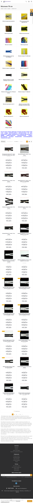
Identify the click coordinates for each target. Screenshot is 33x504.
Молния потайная (8, 44)
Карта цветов (16, 470)
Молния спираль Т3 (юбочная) (24, 55)
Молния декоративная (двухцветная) (24, 22)
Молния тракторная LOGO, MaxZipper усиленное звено (24, 105)
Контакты (16, 447)
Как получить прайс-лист (16, 467)
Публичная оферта (16, 450)
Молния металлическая (24, 33)
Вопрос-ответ (16, 468)
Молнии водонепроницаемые (9, 21)
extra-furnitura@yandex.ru (22, 488)
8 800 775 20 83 (11, 488)
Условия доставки (16, 457)
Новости (16, 448)
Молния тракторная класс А (8, 104)
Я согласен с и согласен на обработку (17, 476)
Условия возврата (16, 460)
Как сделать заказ (16, 465)
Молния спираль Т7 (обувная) (24, 91)
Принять (29, 501)
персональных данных (28, 476)
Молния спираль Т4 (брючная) (9, 68)
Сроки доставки (16, 458)
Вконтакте (16, 483)
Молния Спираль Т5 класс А (24, 79)
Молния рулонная (24, 44)
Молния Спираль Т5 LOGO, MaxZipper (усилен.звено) (8, 80)
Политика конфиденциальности (16, 451)
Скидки (16, 461)
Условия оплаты (17, 455)
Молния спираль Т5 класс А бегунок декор (8, 92)
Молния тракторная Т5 (8, 116)
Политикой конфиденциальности (11, 476)
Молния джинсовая (9, 33)
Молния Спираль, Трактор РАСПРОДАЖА (8, 56)
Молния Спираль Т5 (24, 68)
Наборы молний (8, 127)
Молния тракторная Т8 (24, 116)
